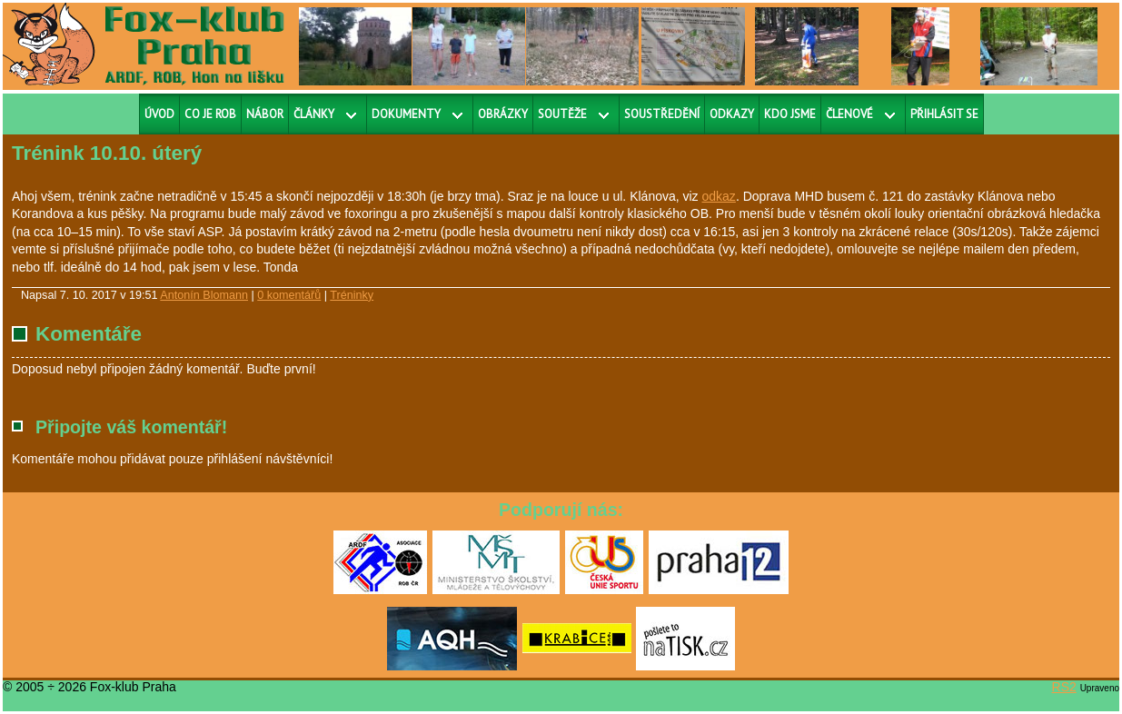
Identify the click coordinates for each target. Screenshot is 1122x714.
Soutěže (562, 114)
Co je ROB (210, 114)
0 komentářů (289, 295)
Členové (849, 114)
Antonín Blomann (204, 295)
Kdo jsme (790, 114)
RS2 (1064, 686)
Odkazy (732, 114)
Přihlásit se (944, 114)
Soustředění (662, 114)
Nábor (264, 114)
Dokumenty (406, 114)
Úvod (159, 114)
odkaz (719, 196)
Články (313, 114)
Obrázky (503, 114)
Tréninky (351, 295)
